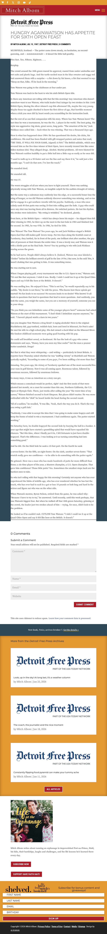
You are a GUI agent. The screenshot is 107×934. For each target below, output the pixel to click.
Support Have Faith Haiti (26, 874)
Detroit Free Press (49, 44)
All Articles (53, 789)
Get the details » (71, 630)
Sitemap (81, 926)
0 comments (65, 44)
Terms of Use (56, 926)
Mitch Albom (19, 44)
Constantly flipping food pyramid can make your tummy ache (46, 772)
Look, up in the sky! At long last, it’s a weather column (41, 677)
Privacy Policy (44, 926)
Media (74, 926)
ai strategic (15, 930)
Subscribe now (21, 864)
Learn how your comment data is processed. (70, 618)
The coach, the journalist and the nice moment (38, 725)
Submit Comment (85, 604)
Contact (67, 926)
